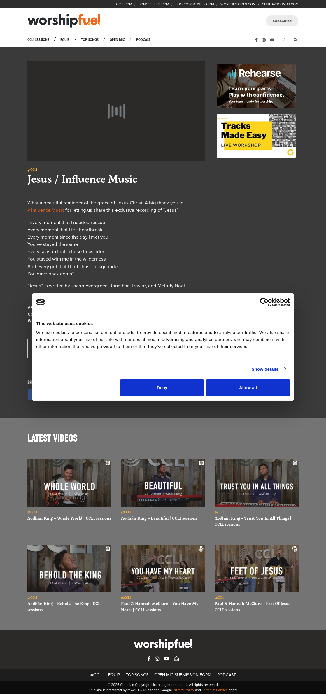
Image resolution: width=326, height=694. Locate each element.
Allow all (248, 387)
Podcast (143, 39)
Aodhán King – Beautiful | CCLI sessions (159, 518)
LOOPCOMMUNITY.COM (195, 4)
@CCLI (96, 674)
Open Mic (117, 39)
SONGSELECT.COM (154, 4)
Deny (162, 387)
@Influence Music (45, 210)
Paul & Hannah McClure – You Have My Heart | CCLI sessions (160, 606)
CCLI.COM (124, 4)
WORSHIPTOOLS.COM (238, 4)
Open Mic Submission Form (182, 674)
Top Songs (90, 39)
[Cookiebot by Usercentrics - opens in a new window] (264, 302)
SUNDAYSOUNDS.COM (280, 4)
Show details (265, 368)
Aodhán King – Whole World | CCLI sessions (69, 518)
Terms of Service (215, 690)
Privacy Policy (183, 690)
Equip (65, 39)
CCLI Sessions (38, 39)
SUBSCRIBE (282, 21)
